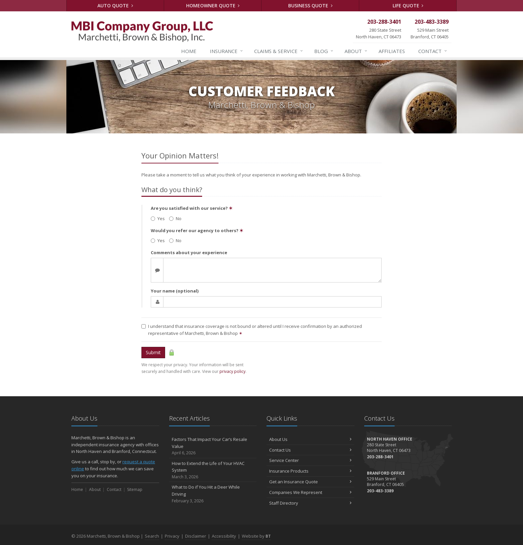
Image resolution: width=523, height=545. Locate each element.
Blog (324, 51)
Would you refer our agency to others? (197, 230)
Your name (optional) (174, 291)
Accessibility (224, 536)
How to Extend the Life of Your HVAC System (213, 470)
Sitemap (134, 489)
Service (279, 51)
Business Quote (310, 5)
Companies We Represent (310, 492)
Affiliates (392, 51)
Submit (153, 352)
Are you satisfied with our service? (191, 208)
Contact (433, 51)
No (175, 218)
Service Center (310, 460)
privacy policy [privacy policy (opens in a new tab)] (232, 371)
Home (188, 51)
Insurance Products (310, 471)
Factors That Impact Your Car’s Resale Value (213, 446)
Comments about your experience (189, 252)
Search (152, 536)
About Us (310, 439)
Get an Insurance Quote (310, 482)
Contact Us (310, 450)
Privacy (172, 536)
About (356, 51)
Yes (158, 218)
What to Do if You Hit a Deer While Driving (213, 494)
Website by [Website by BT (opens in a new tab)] (256, 536)
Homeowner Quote (213, 5)
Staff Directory (310, 503)
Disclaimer (195, 536)
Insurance (226, 51)
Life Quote (408, 5)
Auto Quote (115, 5)
